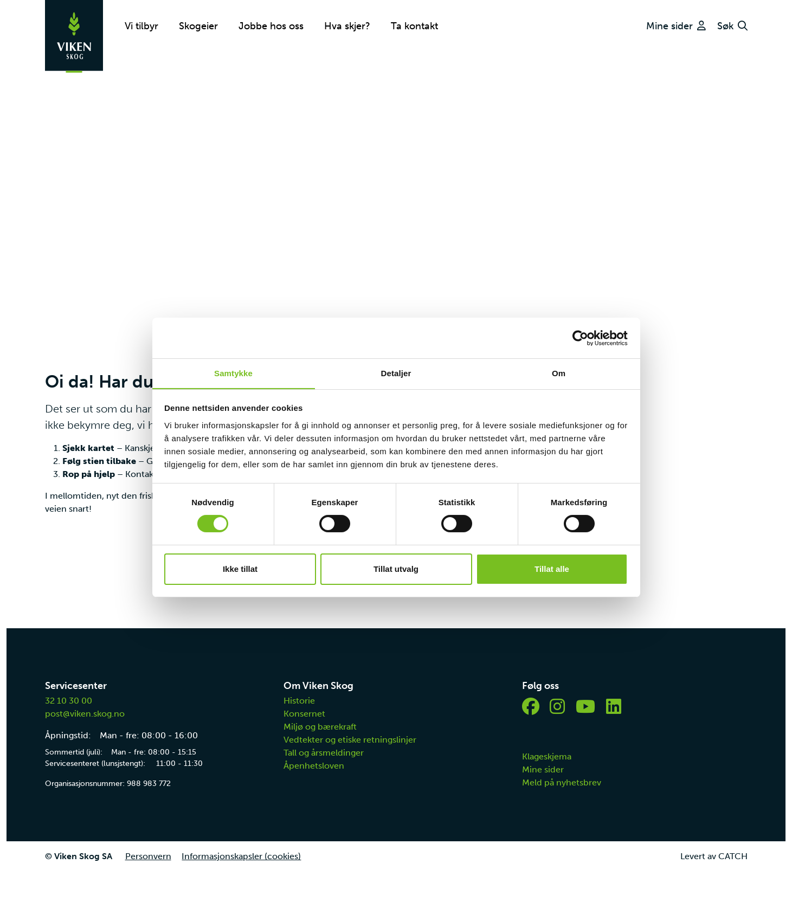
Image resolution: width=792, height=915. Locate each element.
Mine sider (543, 769)
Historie (299, 700)
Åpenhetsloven (314, 766)
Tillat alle (552, 569)
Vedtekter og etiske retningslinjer (350, 739)
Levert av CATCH (714, 856)
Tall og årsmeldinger (324, 753)
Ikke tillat (240, 569)
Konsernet (304, 713)
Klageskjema (546, 756)
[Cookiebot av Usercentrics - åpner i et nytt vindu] (580, 338)
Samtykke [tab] (233, 372)
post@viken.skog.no (85, 713)
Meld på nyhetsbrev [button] (561, 782)
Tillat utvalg (396, 569)
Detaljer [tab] (396, 372)
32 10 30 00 (68, 700)
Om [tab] (558, 372)
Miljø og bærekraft (320, 726)
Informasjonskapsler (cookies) (241, 856)
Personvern (148, 856)
